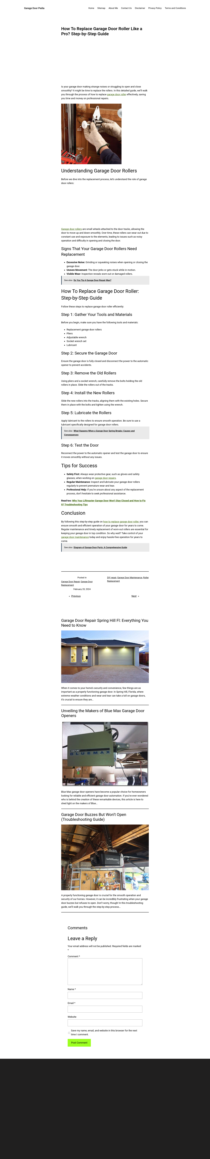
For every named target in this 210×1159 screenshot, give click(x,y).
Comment (74, 956)
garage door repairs (105, 478)
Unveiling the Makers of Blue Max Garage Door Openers (102, 713)
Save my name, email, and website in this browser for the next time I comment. (104, 1032)
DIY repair (111, 577)
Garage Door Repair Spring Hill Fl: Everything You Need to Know (104, 623)
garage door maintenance (75, 537)
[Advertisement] (105, 63)
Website (72, 1016)
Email (71, 1003)
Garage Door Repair (70, 581)
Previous (76, 596)
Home (91, 8)
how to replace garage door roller (121, 521)
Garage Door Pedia (34, 8)
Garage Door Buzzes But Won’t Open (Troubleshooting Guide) (93, 817)
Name (72, 989)
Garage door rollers (71, 229)
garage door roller (116, 94)
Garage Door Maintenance (129, 577)
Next (134, 596)
